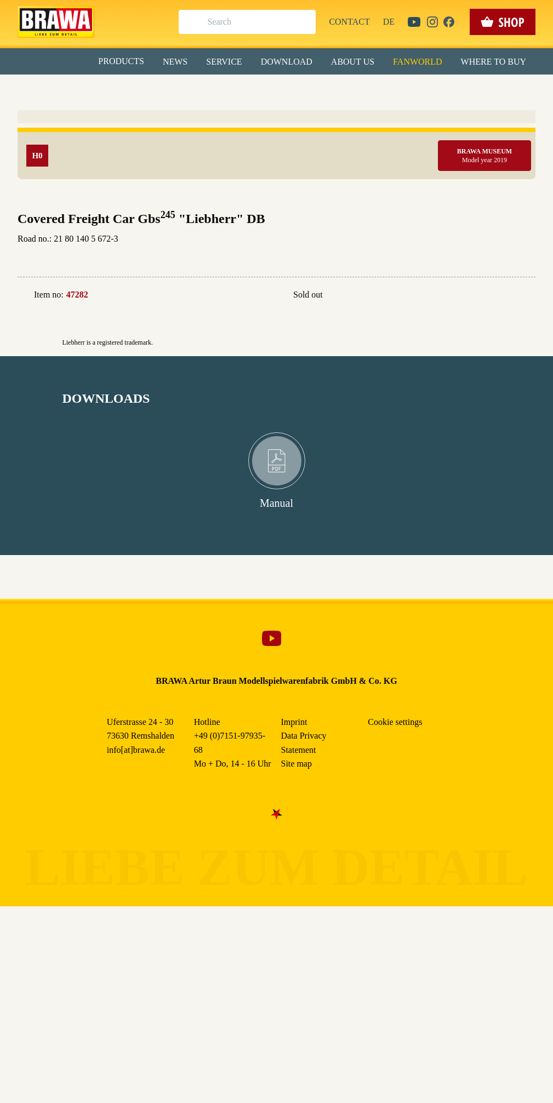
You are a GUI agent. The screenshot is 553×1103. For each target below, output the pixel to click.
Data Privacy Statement (367, 251)
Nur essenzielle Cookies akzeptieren (276, 203)
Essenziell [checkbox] (179, 89)
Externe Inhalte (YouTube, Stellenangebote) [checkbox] (230, 113)
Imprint (316, 251)
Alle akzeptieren (276, 143)
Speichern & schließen (276, 173)
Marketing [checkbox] (230, 89)
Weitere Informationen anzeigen (276, 228)
